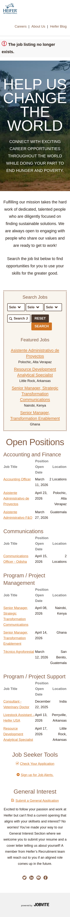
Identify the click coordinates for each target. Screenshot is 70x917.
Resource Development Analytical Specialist (18, 734)
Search (42, 326)
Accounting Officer (17, 479)
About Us (38, 26)
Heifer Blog (58, 26)
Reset (40, 318)
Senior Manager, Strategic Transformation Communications (35, 394)
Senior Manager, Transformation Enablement (15, 638)
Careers (21, 26)
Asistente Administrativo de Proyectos (16, 498)
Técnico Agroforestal (18, 652)
